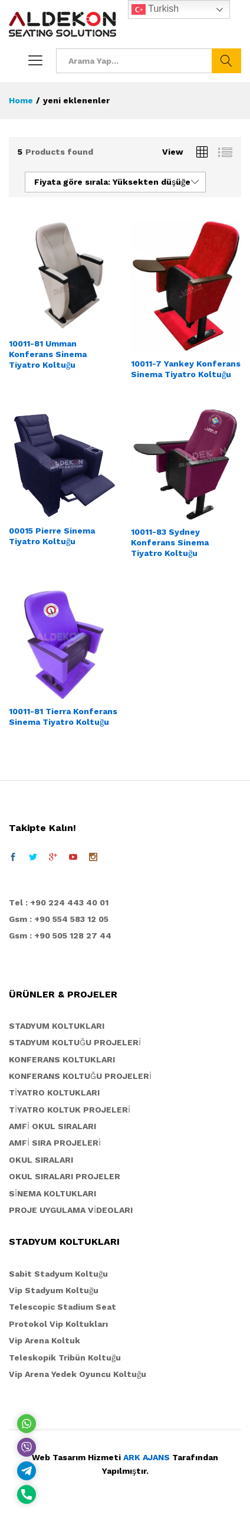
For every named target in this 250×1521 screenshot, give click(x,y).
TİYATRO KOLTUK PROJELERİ (69, 1109)
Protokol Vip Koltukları (58, 1324)
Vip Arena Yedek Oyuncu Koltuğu (77, 1374)
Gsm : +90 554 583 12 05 (58, 919)
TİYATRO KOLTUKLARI (54, 1092)
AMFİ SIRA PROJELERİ (55, 1142)
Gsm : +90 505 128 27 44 (60, 935)
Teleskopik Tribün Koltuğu (65, 1357)
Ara (226, 60)
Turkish (155, 9)
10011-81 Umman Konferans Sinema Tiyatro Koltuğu (48, 354)
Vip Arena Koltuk (44, 1340)
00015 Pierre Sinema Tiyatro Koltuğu (52, 536)
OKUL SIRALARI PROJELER (64, 1176)
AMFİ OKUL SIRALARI (52, 1126)
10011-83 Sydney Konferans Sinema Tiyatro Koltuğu (170, 542)
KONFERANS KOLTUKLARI (62, 1059)
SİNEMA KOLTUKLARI (52, 1193)
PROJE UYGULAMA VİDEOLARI (71, 1210)
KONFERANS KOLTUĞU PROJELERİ (80, 1076)
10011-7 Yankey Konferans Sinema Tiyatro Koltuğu (186, 369)
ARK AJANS (146, 1457)
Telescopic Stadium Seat (62, 1306)
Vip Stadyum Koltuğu (53, 1290)
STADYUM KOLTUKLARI (56, 1026)
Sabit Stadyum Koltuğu (58, 1273)
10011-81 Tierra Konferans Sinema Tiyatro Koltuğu (63, 716)
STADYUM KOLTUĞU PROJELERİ (75, 1042)
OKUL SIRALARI (41, 1160)
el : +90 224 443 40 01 (61, 902)
